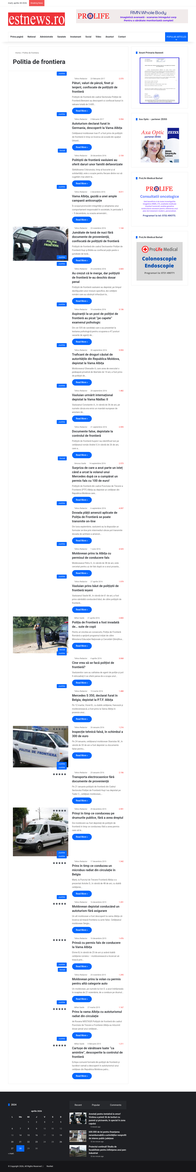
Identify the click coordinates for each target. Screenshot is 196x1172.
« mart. (11, 1153)
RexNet (50, 1166)
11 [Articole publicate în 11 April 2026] (52, 1128)
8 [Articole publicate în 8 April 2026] (28, 1128)
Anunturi (109, 36)
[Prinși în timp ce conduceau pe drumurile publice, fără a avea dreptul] (40, 832)
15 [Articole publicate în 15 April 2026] (28, 1135)
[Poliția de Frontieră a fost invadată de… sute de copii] (40, 635)
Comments (115, 1105)
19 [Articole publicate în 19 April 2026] (61, 1135)
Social (88, 36)
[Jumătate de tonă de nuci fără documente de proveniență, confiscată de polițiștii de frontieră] (40, 244)
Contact (122, 36)
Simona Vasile (80, 463)
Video (98, 36)
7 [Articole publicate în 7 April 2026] (20, 1128)
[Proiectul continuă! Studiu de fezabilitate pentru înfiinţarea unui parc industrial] (77, 1151)
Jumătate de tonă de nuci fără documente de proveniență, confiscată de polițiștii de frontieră (95, 237)
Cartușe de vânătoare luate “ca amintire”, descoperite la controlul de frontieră (97, 1052)
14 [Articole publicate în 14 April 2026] (20, 1135)
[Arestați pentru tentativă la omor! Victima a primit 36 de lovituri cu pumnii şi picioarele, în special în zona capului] (77, 1118)
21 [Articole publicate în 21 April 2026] (20, 1142)
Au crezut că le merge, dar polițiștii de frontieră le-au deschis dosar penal (96, 277)
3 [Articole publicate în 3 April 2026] (44, 1122)
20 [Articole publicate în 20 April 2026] (12, 1142)
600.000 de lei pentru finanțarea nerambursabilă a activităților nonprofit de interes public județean (107, 1135)
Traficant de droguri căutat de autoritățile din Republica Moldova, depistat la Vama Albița (96, 359)
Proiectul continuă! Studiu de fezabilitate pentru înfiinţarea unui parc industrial (107, 1149)
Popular (96, 1105)
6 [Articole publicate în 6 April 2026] (12, 1128)
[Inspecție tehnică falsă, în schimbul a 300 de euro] (40, 746)
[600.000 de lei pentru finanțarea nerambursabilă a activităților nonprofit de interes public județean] (77, 1136)
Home (17, 53)
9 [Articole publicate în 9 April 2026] (36, 1128)
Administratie (46, 36)
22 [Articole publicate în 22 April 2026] (28, 1142)
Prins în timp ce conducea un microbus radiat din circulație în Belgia (93, 870)
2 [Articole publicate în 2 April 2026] (36, 1122)
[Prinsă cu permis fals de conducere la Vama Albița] (40, 952)
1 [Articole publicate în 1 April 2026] (28, 1122)
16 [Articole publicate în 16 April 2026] (36, 1135)
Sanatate (61, 36)
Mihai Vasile (79, 618)
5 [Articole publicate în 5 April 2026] (60, 1122)
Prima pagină (16, 36)
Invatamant (75, 36)
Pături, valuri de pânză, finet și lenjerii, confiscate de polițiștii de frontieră (94, 87)
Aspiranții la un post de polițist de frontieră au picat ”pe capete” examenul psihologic (95, 318)
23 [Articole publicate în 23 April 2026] (36, 1142)
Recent (78, 1105)
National (32, 36)
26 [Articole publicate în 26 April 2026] (61, 1142)
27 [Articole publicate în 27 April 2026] (12, 1148)
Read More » (82, 111)
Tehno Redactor (80, 79)
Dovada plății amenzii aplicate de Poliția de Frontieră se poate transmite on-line (94, 517)
